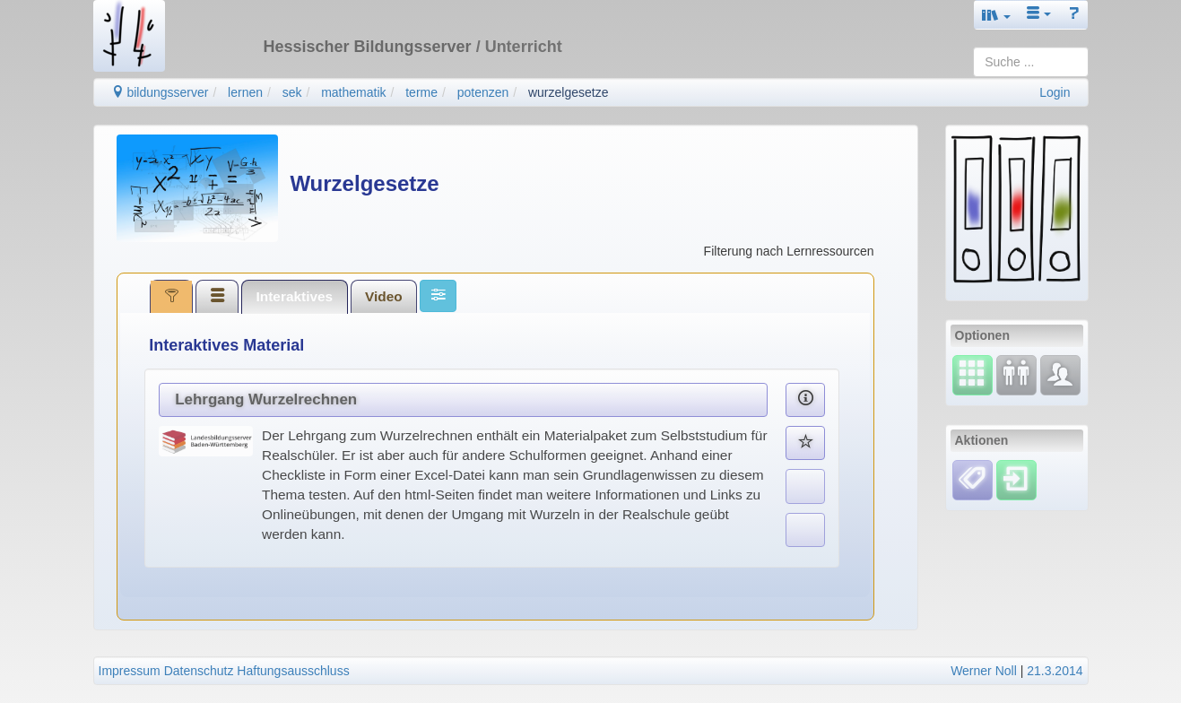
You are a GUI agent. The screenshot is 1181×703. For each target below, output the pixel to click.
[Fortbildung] (1016, 374)
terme (421, 92)
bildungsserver (160, 92)
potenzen (483, 92)
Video (384, 296)
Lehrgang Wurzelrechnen (266, 399)
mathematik (353, 92)
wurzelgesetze (568, 92)
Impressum (130, 671)
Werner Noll (984, 671)
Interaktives (295, 296)
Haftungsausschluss (293, 671)
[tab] (171, 296)
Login (1054, 92)
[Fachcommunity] (1060, 374)
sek (292, 92)
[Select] (972, 374)
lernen (245, 92)
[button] (996, 15)
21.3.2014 (1054, 671)
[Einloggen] (1016, 479)
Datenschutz (199, 671)
